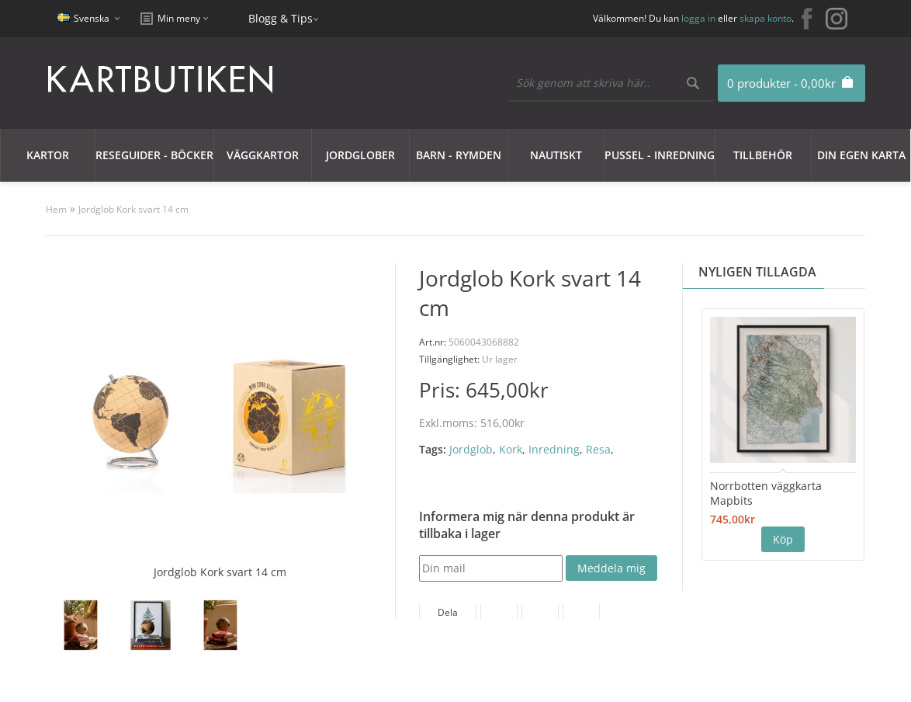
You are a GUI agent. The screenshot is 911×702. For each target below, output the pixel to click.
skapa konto (765, 18)
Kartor (47, 155)
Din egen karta (861, 155)
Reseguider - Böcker (154, 155)
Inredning (554, 449)
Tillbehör (762, 155)
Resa (598, 449)
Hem (56, 209)
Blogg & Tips (280, 18)
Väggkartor (263, 155)
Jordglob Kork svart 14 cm (133, 209)
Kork (510, 449)
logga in (698, 18)
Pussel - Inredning (659, 155)
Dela (448, 612)
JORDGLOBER (360, 155)
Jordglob (471, 449)
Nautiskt (556, 155)
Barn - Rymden (458, 155)
